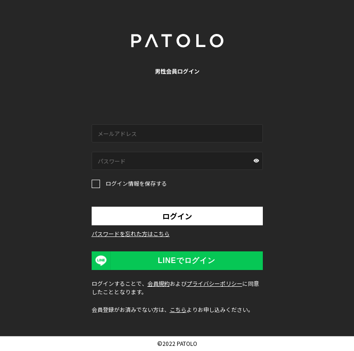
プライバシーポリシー (214, 283)
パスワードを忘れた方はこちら (131, 233)
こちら (178, 309)
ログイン (177, 216)
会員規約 (158, 283)
